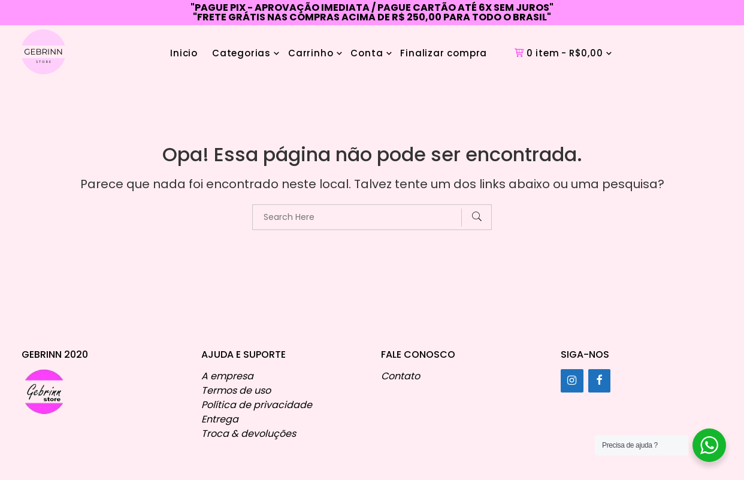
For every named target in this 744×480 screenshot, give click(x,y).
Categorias (241, 53)
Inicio (184, 53)
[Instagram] (572, 381)
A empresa (227, 376)
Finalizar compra (443, 53)
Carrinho (310, 53)
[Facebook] (599, 381)
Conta (366, 53)
